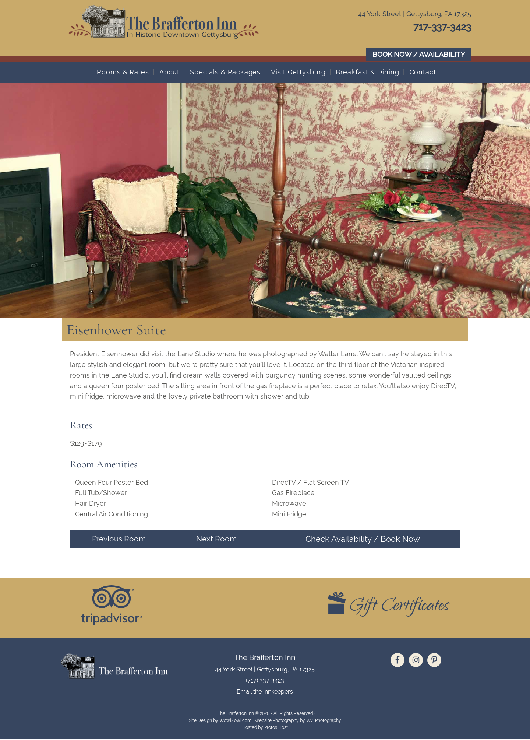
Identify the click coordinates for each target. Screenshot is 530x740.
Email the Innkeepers (265, 692)
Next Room (216, 539)
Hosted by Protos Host (265, 728)
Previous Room (118, 539)
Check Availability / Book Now (362, 539)
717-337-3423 (437, 26)
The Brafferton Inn (177, 29)
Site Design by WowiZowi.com (220, 721)
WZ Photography (323, 721)
